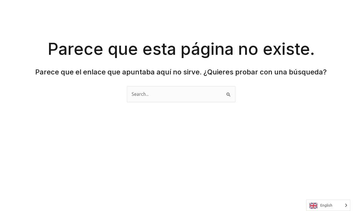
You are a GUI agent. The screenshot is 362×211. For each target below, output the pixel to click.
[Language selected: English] (328, 205)
